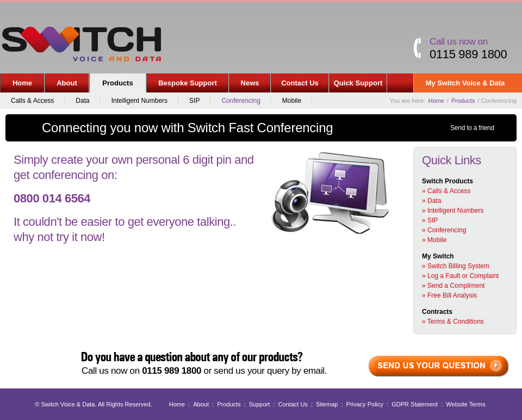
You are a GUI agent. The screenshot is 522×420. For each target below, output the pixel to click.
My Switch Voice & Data (466, 85)
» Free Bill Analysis (449, 295)
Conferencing (240, 100)
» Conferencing (444, 230)
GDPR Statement (414, 404)
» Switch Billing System (455, 266)
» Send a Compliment (453, 285)
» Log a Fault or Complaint (460, 276)
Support (259, 404)
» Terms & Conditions (453, 321)
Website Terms (465, 404)
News (250, 83)
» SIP (430, 220)
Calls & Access (32, 100)
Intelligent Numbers (139, 100)
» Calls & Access (446, 191)
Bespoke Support (187, 83)
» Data (431, 201)
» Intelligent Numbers (452, 210)
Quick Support (358, 83)
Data (82, 100)
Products (115, 85)
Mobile (291, 100)
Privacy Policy (364, 404)
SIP (194, 100)
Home (22, 83)
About (65, 85)
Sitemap (327, 404)
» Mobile (434, 240)
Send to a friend (472, 128)
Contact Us (300, 83)
